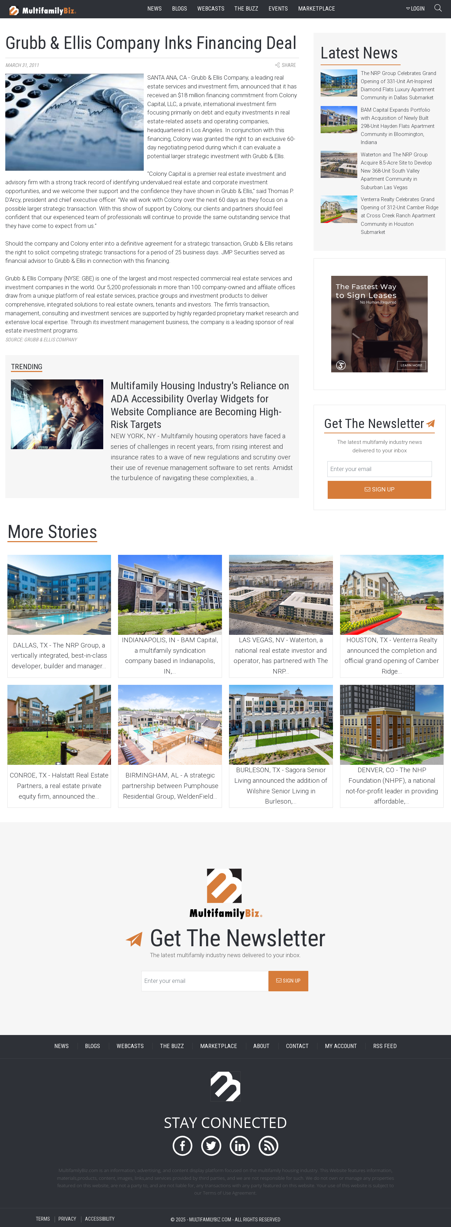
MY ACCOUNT (341, 1046)
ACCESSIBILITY (100, 1219)
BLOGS (92, 1046)
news (154, 8)
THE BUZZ (172, 1046)
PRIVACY (67, 1219)
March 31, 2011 (22, 65)
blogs (179, 8)
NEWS (61, 1046)
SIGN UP (288, 981)
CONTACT (297, 1046)
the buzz (246, 8)
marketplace (316, 8)
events (278, 8)
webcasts (210, 8)
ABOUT (261, 1046)
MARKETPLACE (218, 1046)
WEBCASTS (130, 1046)
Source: (41, 340)
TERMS (43, 1219)
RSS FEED (385, 1046)
